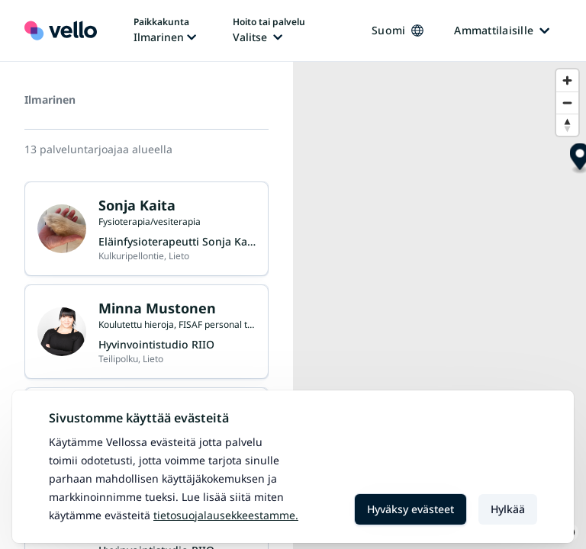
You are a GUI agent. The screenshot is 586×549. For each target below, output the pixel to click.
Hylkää (508, 509)
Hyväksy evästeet (410, 509)
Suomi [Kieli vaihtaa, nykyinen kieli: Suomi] (397, 30)
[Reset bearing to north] (567, 125)
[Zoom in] (567, 80)
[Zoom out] (567, 103)
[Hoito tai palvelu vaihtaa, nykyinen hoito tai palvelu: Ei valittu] (269, 30)
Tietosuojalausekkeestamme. (225, 515)
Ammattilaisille (501, 30)
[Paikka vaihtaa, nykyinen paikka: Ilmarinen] (164, 30)
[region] (439, 305)
